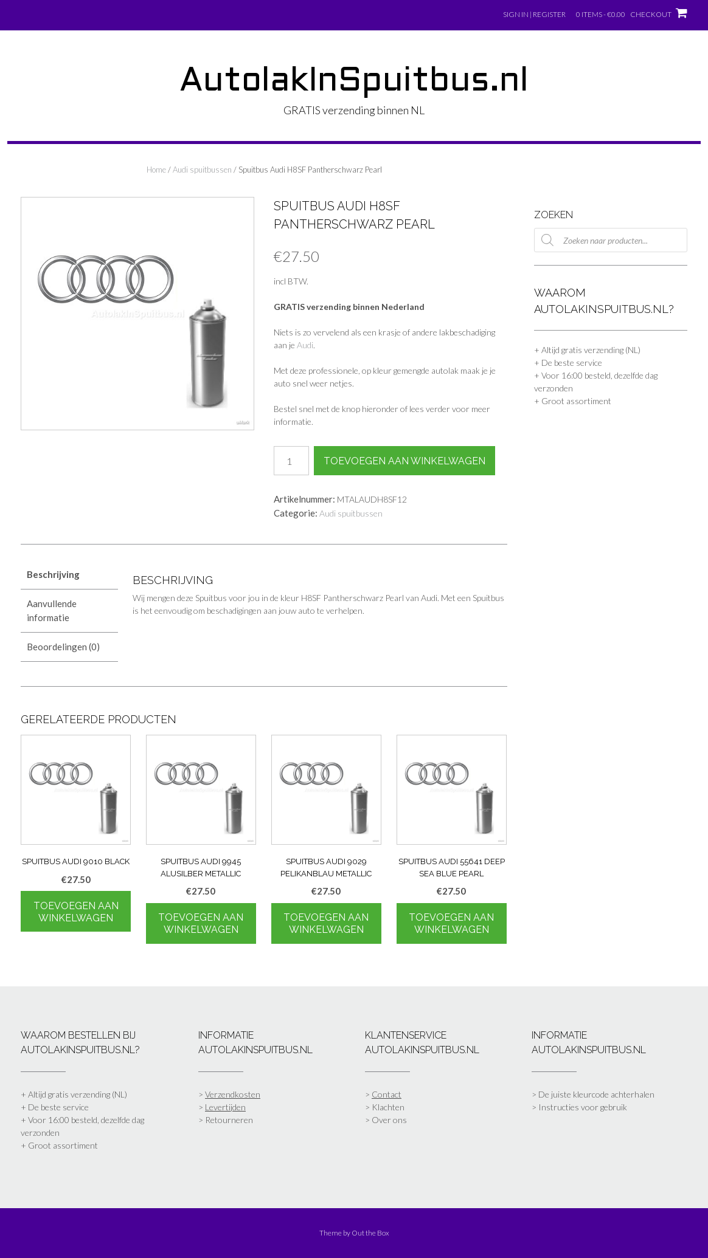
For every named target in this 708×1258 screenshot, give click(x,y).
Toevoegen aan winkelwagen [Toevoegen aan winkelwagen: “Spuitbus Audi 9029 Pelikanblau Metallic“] (326, 923)
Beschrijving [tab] (53, 574)
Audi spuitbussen (202, 169)
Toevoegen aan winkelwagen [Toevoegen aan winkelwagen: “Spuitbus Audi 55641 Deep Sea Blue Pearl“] (451, 923)
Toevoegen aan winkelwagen (404, 461)
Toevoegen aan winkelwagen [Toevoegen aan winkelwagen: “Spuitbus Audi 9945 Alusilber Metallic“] (200, 923)
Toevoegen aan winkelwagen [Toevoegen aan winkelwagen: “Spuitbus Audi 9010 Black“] (76, 912)
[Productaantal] (291, 460)
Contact (386, 1094)
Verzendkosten (232, 1094)
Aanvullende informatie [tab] (52, 610)
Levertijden (225, 1107)
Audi (305, 345)
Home (156, 169)
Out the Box (370, 1232)
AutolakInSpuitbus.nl (354, 82)
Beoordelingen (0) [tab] (63, 646)
